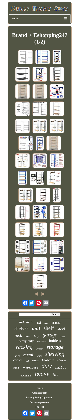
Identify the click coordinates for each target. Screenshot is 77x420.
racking (24, 347)
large (36, 336)
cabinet (35, 360)
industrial (26, 322)
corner (17, 360)
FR (42, 407)
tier (56, 374)
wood (63, 337)
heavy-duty (26, 341)
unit (36, 328)
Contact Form (39, 392)
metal (28, 354)
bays (16, 367)
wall (27, 361)
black (27, 336)
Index (40, 388)
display (56, 322)
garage (50, 335)
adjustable (25, 375)
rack (18, 335)
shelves (21, 328)
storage (55, 347)
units (39, 356)
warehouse (30, 367)
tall (39, 322)
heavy (42, 373)
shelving (54, 354)
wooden (39, 348)
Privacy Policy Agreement (39, 397)
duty (46, 366)
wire (17, 355)
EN (37, 407)
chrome (61, 360)
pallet (60, 367)
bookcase (48, 360)
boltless (55, 340)
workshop (41, 341)
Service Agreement (40, 402)
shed (46, 323)
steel (61, 328)
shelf (49, 328)
